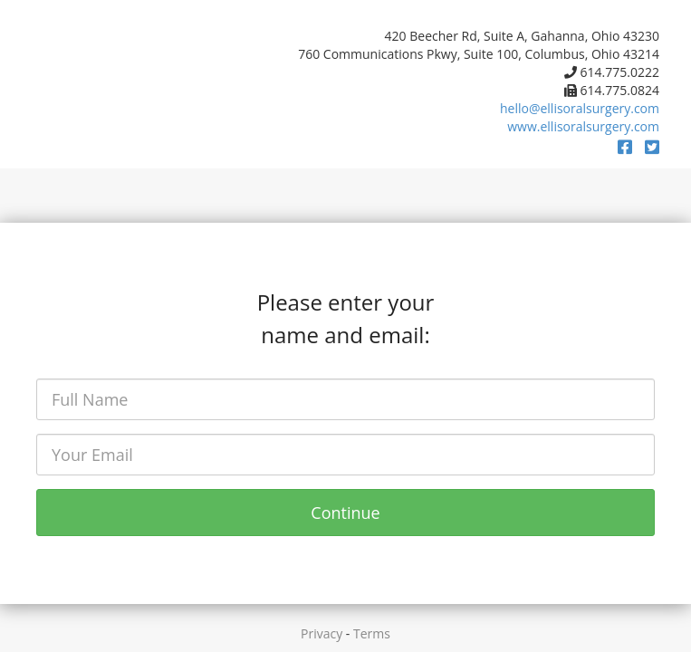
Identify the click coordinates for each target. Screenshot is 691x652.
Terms (371, 633)
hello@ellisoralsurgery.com (579, 108)
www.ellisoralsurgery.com (583, 126)
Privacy (321, 633)
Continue (345, 512)
